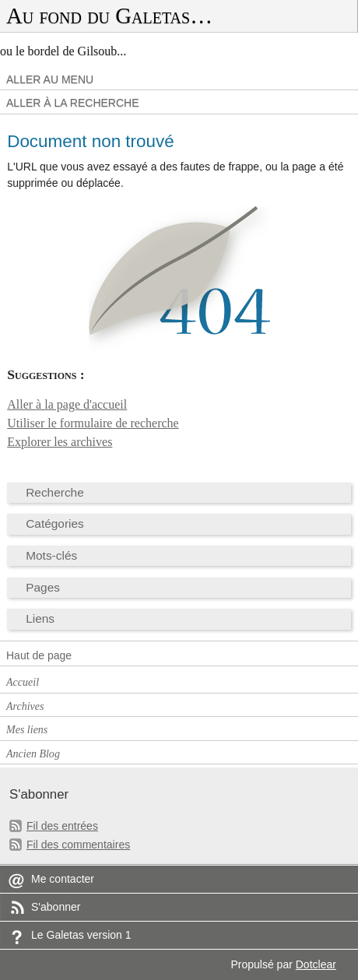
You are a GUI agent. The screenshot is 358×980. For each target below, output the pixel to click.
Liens (40, 618)
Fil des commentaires (78, 844)
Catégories (55, 523)
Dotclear (316, 964)
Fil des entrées (62, 826)
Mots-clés (51, 555)
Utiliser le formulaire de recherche (93, 423)
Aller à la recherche (72, 103)
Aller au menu (49, 79)
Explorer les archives (59, 441)
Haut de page (39, 655)
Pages (43, 587)
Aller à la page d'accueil (67, 404)
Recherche (55, 492)
